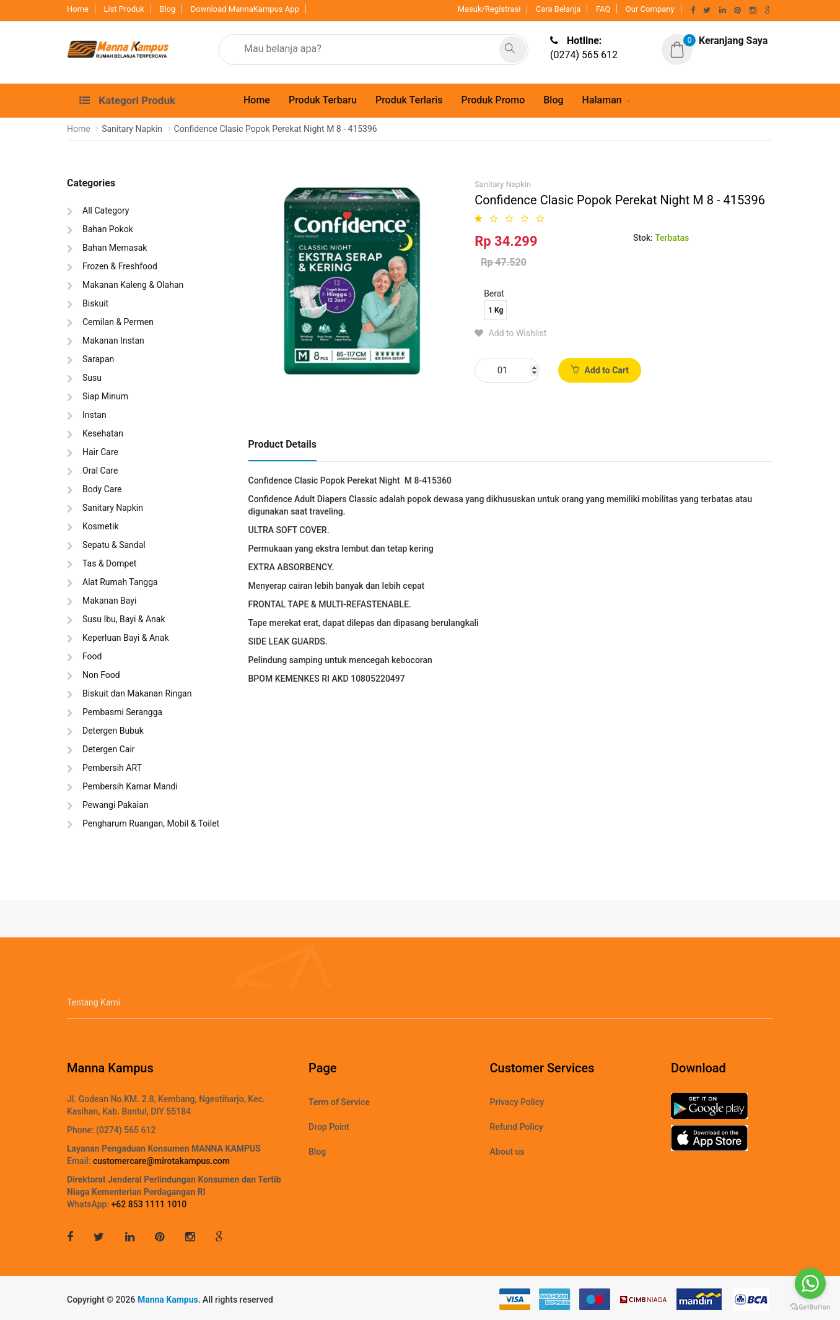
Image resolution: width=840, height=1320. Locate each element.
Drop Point (328, 1127)
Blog (167, 9)
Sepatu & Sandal (114, 545)
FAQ (603, 9)
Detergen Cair (108, 749)
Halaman (602, 100)
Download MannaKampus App (245, 9)
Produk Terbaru (323, 100)
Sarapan (98, 359)
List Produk (123, 9)
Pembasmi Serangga (122, 712)
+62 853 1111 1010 (149, 1204)
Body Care (101, 489)
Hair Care (100, 452)
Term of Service (339, 1102)
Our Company (650, 9)
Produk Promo (493, 100)
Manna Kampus (168, 1300)
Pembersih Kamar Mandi (130, 786)
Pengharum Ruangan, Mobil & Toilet (150, 823)
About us (507, 1152)
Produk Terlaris (409, 100)
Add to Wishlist (510, 333)
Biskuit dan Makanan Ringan (136, 693)
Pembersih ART (112, 768)
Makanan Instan (113, 340)
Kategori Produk (127, 100)
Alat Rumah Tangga (120, 582)
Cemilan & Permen (118, 322)
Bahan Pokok (107, 229)
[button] (715, 41)
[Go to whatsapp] (810, 1283)
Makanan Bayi (109, 601)
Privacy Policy (517, 1102)
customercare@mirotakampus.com (161, 1161)
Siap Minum (105, 396)
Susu (92, 378)
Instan (94, 415)
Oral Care (100, 470)
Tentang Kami (93, 1002)
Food (92, 656)
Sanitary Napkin (112, 508)
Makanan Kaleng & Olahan (132, 285)
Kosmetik (100, 526)
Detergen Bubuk (113, 731)
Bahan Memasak (114, 248)
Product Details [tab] (282, 444)
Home (78, 9)
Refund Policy (516, 1127)
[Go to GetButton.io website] (810, 1307)
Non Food (101, 675)
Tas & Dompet (109, 563)
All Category (105, 210)
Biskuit (95, 303)
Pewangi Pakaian (115, 805)
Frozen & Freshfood (119, 266)
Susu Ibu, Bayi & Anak (123, 619)
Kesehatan (102, 433)
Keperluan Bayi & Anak (125, 638)
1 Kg (495, 310)
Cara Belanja (558, 9)
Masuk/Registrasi (489, 9)
